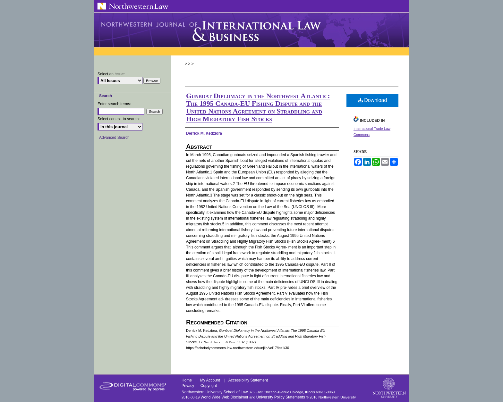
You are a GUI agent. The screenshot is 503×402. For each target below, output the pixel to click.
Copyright (208, 385)
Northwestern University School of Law (215, 392)
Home (187, 380)
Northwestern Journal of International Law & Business (251, 30)
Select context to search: (119, 119)
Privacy (188, 385)
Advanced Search (114, 137)
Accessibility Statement (248, 380)
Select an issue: (111, 74)
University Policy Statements (280, 397)
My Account (210, 380)
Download (372, 100)
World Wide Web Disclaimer (224, 397)
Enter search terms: (114, 104)
